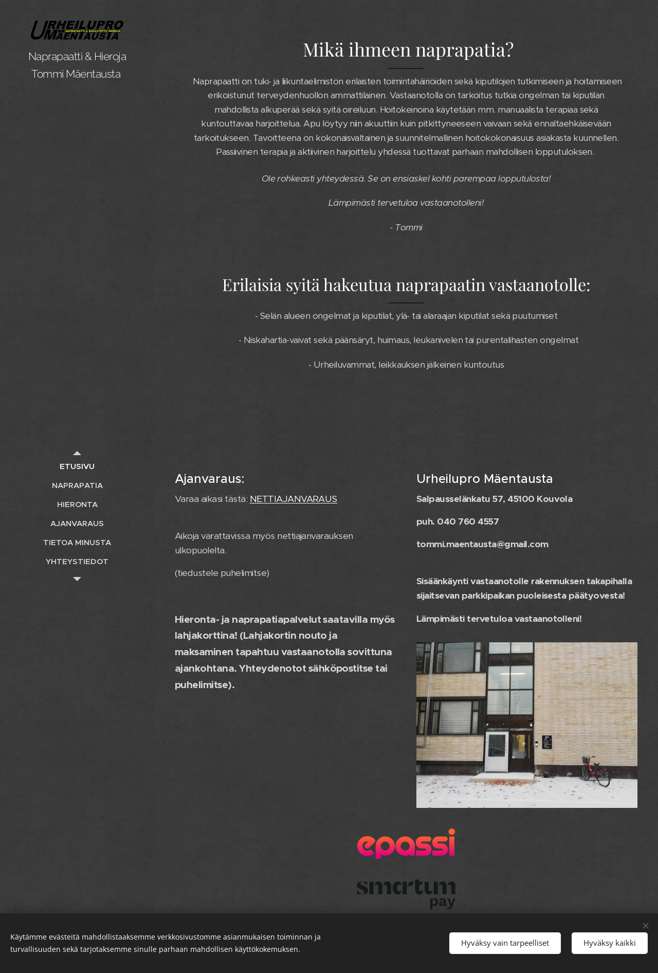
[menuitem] (77, 466)
